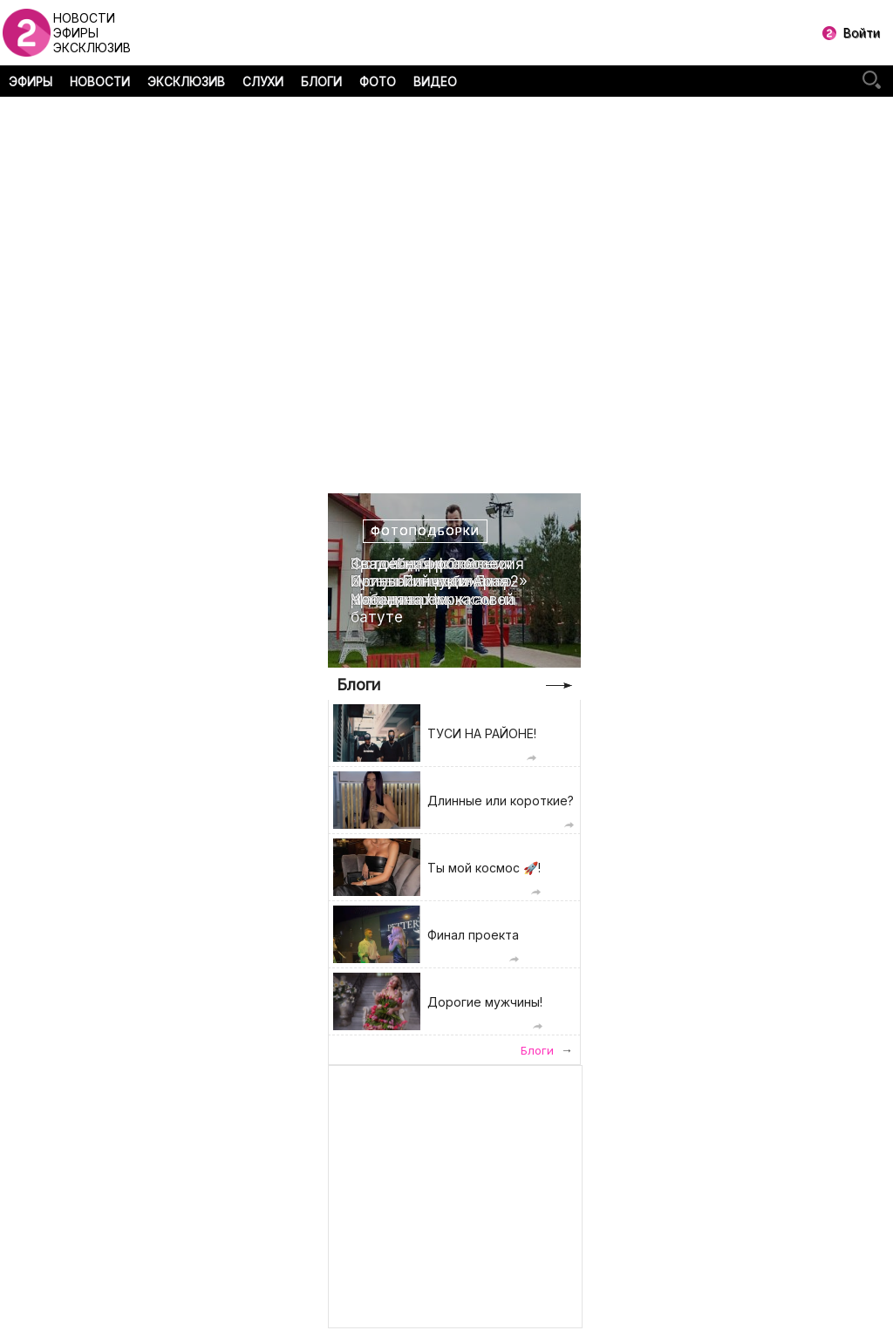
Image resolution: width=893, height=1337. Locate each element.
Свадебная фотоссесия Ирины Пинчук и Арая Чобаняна (437, 581)
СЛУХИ (262, 82)
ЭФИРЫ (30, 82)
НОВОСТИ (100, 82)
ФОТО (377, 82)
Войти (861, 32)
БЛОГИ (321, 82)
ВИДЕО (435, 82)
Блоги (358, 684)
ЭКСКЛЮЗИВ (186, 82)
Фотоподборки (425, 531)
